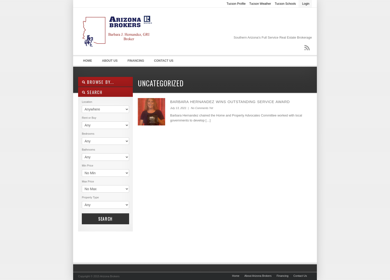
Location (87, 101)
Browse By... (98, 82)
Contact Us (163, 60)
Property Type (90, 197)
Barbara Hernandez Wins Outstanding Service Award (230, 102)
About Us (110, 60)
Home (87, 60)
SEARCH (92, 92)
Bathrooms (88, 149)
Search (105, 219)
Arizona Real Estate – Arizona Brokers (115, 33)
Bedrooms (88, 133)
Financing (136, 60)
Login (305, 3)
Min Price (87, 165)
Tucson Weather (260, 3)
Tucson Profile (236, 3)
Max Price (88, 181)
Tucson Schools (285, 3)
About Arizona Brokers (257, 275)
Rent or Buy (89, 117)
